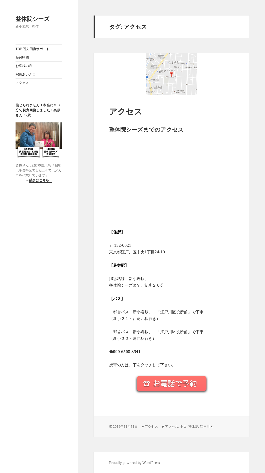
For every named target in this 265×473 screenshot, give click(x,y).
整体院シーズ (32, 19)
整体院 (193, 426)
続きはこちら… (40, 180)
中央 (183, 426)
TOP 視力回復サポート (32, 49)
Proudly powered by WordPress (134, 462)
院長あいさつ (25, 74)
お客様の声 (24, 65)
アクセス (22, 82)
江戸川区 (206, 426)
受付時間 (22, 57)
